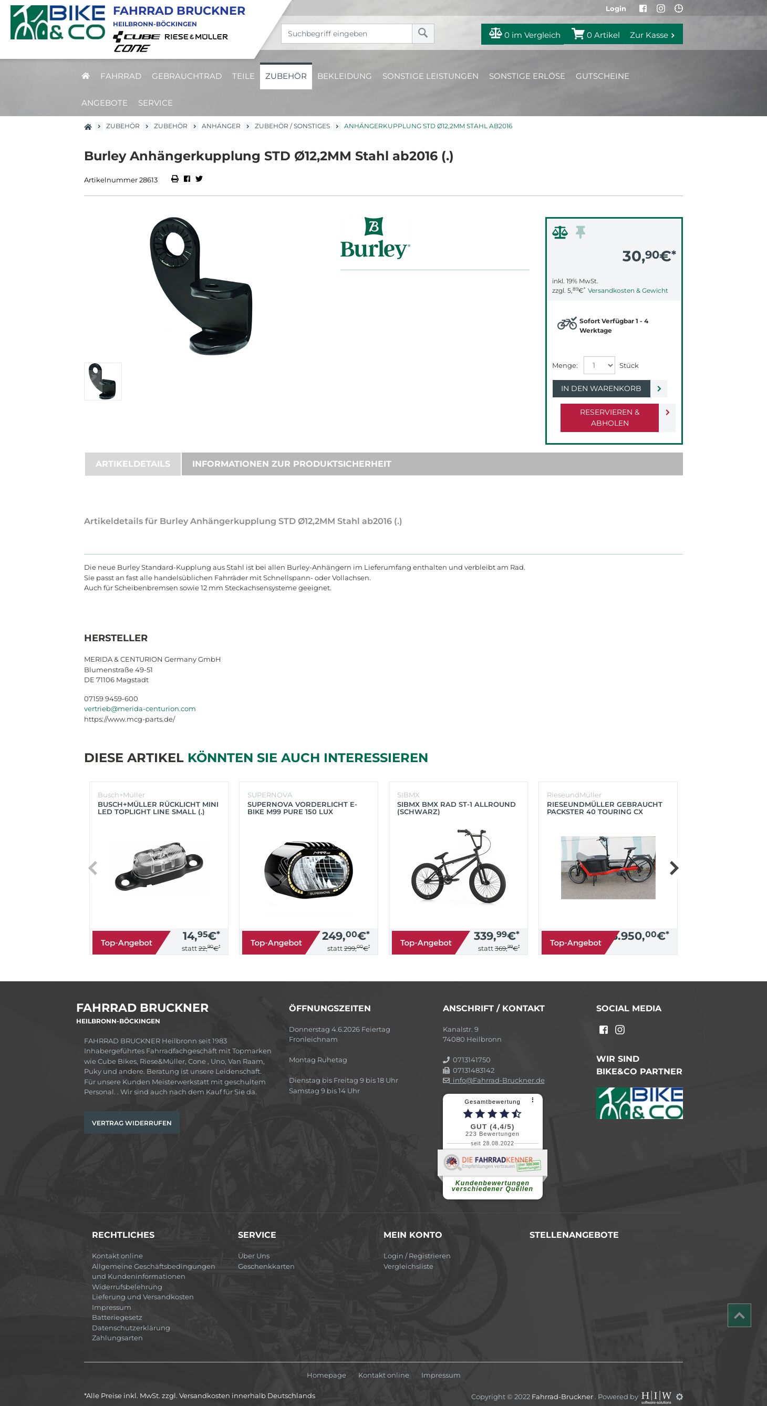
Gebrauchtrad (187, 76)
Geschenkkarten (266, 1255)
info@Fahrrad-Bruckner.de (494, 1069)
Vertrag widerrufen (132, 1112)
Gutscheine (602, 76)
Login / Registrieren (417, 1244)
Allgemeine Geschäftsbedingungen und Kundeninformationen (153, 1260)
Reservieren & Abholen (605, 412)
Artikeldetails (133, 453)
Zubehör (286, 76)
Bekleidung (344, 76)
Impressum (111, 1296)
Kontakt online (117, 1244)
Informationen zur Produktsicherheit (291, 453)
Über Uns (254, 1244)
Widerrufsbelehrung (127, 1275)
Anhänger (221, 126)
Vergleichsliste (408, 1255)
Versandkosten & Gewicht (628, 290)
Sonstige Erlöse (527, 76)
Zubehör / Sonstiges (292, 126)
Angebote (104, 103)
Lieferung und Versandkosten (143, 1285)
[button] (674, 857)
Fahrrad (120, 76)
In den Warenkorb (605, 388)
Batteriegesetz (117, 1306)
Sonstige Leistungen (430, 76)
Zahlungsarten (117, 1326)
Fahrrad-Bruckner (563, 1385)
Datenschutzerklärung (131, 1316)
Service (155, 103)
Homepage (326, 1364)
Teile (243, 76)
